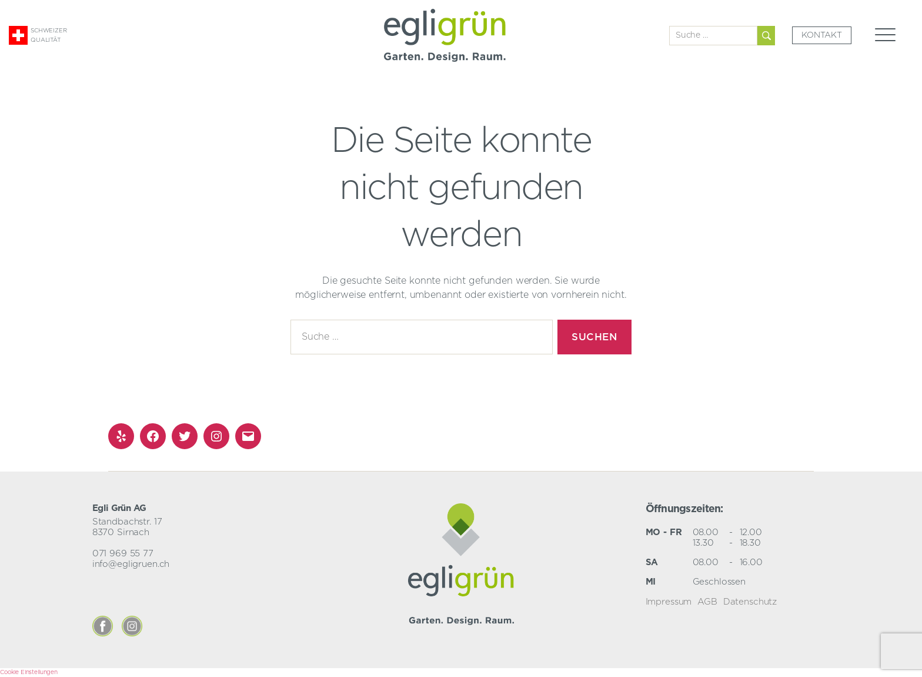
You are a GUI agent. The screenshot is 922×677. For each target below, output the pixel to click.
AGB (707, 602)
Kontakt (821, 35)
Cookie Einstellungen (29, 672)
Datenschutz (750, 602)
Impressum (669, 602)
